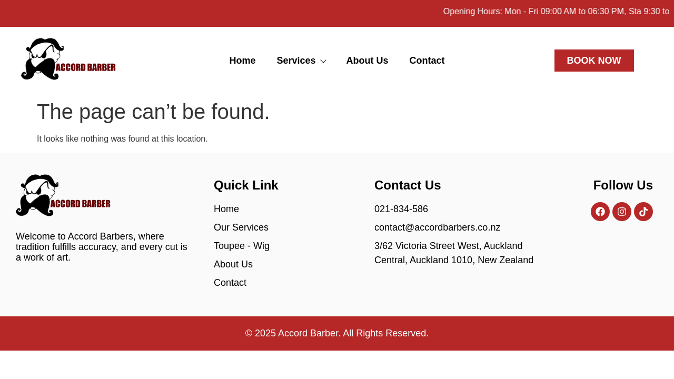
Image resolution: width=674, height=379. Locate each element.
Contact (427, 60)
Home (242, 60)
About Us (367, 60)
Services (300, 60)
